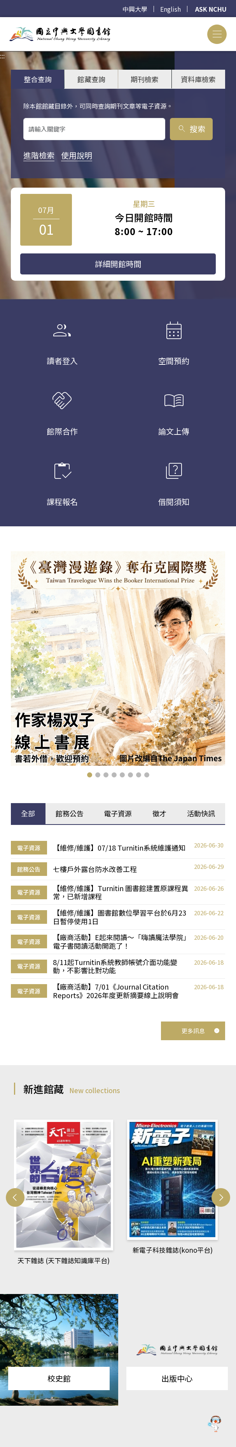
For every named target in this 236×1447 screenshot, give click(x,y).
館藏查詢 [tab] (91, 79)
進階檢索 (38, 155)
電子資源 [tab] (118, 813)
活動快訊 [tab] (201, 813)
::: (2, 21)
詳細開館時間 (118, 263)
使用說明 (76, 155)
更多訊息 (201, 1031)
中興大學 (134, 9)
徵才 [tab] (159, 813)
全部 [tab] (28, 813)
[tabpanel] (118, 920)
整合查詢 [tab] (38, 79)
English (170, 9)
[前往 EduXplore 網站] (214, 1424)
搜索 (191, 128)
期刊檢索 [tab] (145, 79)
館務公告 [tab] (70, 813)
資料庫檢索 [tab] (198, 79)
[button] (89, 774)
